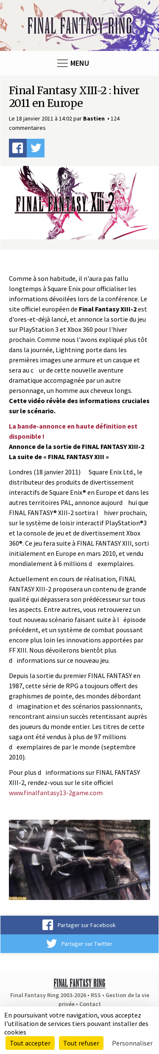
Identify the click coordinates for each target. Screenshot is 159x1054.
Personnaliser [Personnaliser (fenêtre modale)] (132, 1043)
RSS (96, 995)
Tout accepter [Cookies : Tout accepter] (30, 1043)
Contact (90, 1004)
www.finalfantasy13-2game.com (56, 792)
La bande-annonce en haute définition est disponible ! (73, 431)
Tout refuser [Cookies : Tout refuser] (81, 1043)
